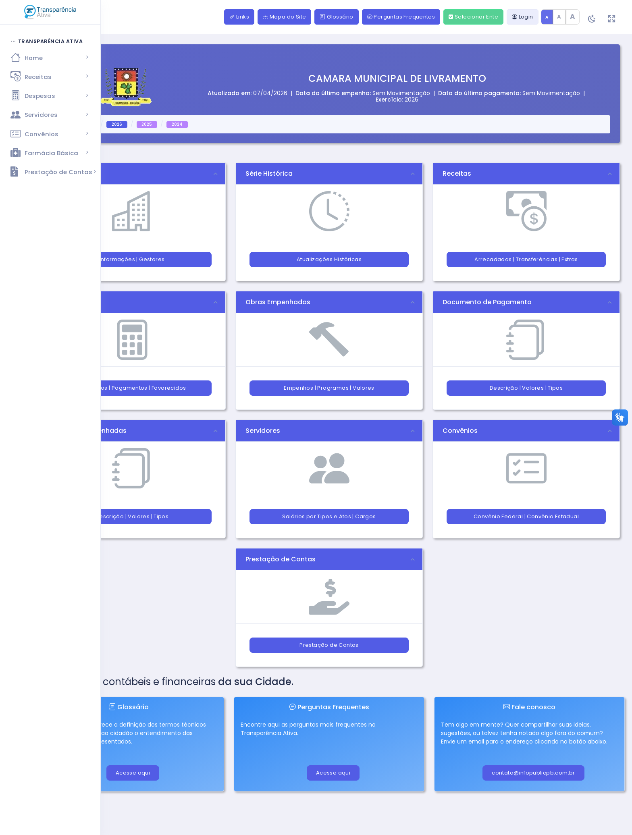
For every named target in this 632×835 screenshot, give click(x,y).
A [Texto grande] (572, 16)
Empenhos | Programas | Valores (329, 388)
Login (522, 17)
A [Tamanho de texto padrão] (546, 17)
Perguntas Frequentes (401, 17)
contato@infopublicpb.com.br (533, 773)
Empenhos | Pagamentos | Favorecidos (132, 388)
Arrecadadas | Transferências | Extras (526, 259)
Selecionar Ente (473, 17)
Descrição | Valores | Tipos (526, 388)
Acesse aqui (133, 773)
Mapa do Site (284, 17)
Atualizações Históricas (329, 259)
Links (239, 17)
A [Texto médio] (559, 17)
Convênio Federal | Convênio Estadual (526, 516)
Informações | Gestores (132, 259)
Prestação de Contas (328, 645)
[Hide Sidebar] (39, 17)
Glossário (336, 17)
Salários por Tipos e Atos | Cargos (329, 516)
